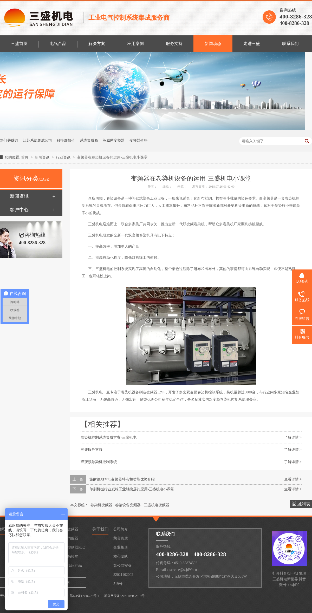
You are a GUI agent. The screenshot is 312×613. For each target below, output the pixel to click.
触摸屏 (72, 556)
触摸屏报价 (66, 140)
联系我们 (290, 43)
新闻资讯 (42, 157)
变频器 (72, 529)
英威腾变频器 (114, 140)
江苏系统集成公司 (37, 140)
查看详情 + (293, 479)
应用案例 (135, 43)
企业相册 (120, 547)
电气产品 (58, 43)
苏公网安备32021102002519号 (123, 567)
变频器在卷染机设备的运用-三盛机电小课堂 (112, 157)
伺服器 (72, 538)
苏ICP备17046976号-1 (84, 596)
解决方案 (96, 43)
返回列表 (301, 503)
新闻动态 (213, 43)
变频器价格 (138, 140)
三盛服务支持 (91, 450)
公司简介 (120, 529)
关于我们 (100, 529)
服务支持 (174, 43)
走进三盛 (251, 43)
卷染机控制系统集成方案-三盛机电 (108, 437)
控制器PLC (76, 547)
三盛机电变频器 (156, 505)
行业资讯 (64, 157)
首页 (25, 157)
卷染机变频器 (101, 505)
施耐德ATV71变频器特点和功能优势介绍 (122, 479)
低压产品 (74, 566)
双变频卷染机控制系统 (99, 462)
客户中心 (19, 209)
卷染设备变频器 (128, 505)
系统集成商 (89, 140)
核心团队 (120, 556)
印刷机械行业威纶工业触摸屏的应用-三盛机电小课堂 (131, 489)
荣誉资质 (120, 538)
